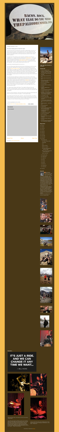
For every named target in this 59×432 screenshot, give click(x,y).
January (43, 166)
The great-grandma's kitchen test (46, 89)
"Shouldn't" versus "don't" (45, 90)
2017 (42, 129)
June (43, 160)
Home (22, 138)
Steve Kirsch (48, 172)
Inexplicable (44, 142)
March (43, 163)
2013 (42, 135)
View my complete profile (44, 195)
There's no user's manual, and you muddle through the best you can (46, 101)
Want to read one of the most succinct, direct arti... (47, 151)
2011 (42, 138)
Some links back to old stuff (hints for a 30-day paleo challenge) (46, 121)
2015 (42, 132)
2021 (42, 125)
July (43, 159)
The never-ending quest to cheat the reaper (46, 149)
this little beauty (28, 57)
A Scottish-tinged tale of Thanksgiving (45, 110)
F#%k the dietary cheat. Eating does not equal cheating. (46, 108)
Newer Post (9, 138)
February (43, 165)
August (43, 157)
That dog (42, 86)
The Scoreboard (43, 83)
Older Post (34, 138)
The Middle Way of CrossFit (45, 112)
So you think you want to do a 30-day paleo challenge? (46, 80)
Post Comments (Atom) (15, 140)
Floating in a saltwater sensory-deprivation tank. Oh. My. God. (46, 72)
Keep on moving (44, 145)
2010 (42, 168)
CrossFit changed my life (45, 70)
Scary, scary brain (45, 153)
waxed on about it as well (15, 68)
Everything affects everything (46, 84)
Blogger (34, 428)
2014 (42, 134)
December (44, 139)
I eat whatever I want (44, 95)
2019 (42, 126)
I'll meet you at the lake (45, 113)
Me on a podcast (44, 114)
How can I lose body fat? (45, 82)
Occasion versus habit (44, 96)
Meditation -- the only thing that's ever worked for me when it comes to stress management (46, 93)
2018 (42, 128)
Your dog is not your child (46, 141)
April (43, 162)
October (43, 156)
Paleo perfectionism (44, 105)
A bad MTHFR (43, 106)
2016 (42, 131)
